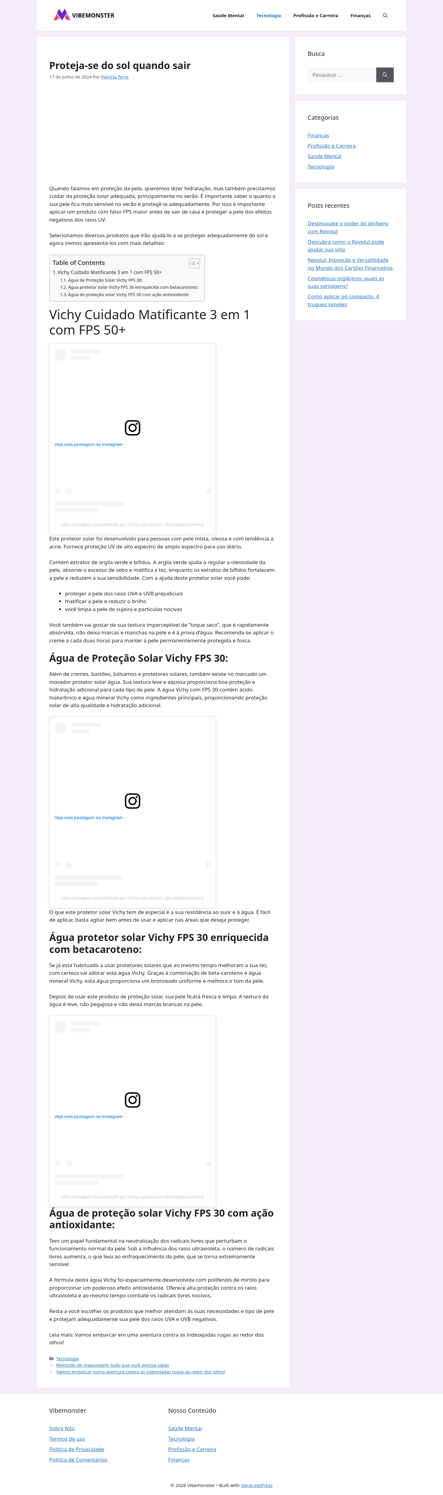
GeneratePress (257, 1485)
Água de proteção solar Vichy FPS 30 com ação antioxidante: (129, 294)
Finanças (361, 15)
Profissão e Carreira (315, 15)
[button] (385, 15)
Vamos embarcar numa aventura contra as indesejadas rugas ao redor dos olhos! (140, 1372)
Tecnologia (268, 15)
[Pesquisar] (385, 75)
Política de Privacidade (76, 1449)
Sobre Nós (61, 1428)
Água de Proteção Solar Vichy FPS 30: (105, 280)
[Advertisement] (163, 133)
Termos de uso (67, 1438)
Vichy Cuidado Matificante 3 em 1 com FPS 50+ (110, 272)
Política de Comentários (78, 1459)
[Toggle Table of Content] (191, 263)
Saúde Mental (228, 15)
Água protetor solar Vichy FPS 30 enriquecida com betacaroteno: (133, 287)
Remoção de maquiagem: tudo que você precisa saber (112, 1365)
